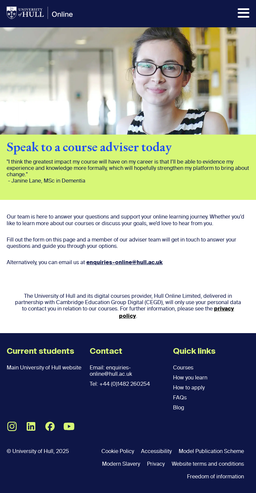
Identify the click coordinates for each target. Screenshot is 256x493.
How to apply (189, 387)
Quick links (194, 351)
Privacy (156, 464)
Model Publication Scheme (211, 451)
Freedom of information (215, 476)
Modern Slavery (121, 464)
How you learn (190, 377)
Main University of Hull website (44, 367)
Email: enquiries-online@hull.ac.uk (111, 370)
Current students (40, 351)
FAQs (180, 397)
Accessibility (156, 451)
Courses (183, 367)
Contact (106, 351)
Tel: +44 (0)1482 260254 (120, 384)
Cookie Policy (117, 451)
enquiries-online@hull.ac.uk (124, 262)
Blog (178, 407)
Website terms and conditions (208, 464)
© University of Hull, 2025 (38, 451)
